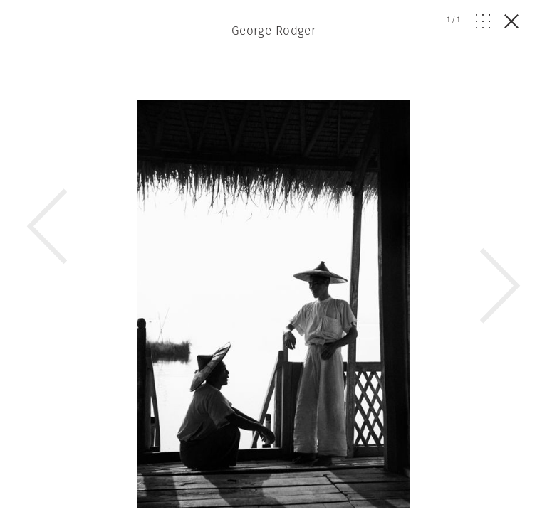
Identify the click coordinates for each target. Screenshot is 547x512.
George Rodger (273, 30)
